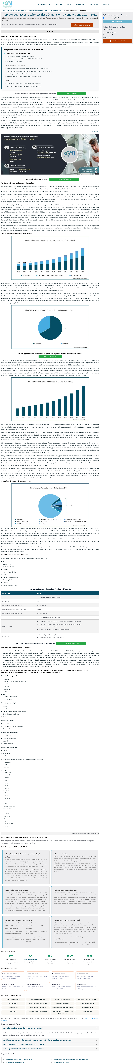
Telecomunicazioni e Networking (38, 10)
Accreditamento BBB (30, 959)
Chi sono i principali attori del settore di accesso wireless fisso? (50, 1049)
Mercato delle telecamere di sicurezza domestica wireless (71, 1059)
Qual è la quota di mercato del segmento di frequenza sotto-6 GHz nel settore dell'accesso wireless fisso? (50, 1040)
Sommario (50, 31)
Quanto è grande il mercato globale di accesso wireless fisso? (51, 1028)
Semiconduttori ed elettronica (16, 10)
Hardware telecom (56, 10)
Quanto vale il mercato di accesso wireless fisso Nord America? (50, 1044)
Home (3, 10)
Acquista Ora (117, 22)
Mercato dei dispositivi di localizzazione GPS (19, 1059)
